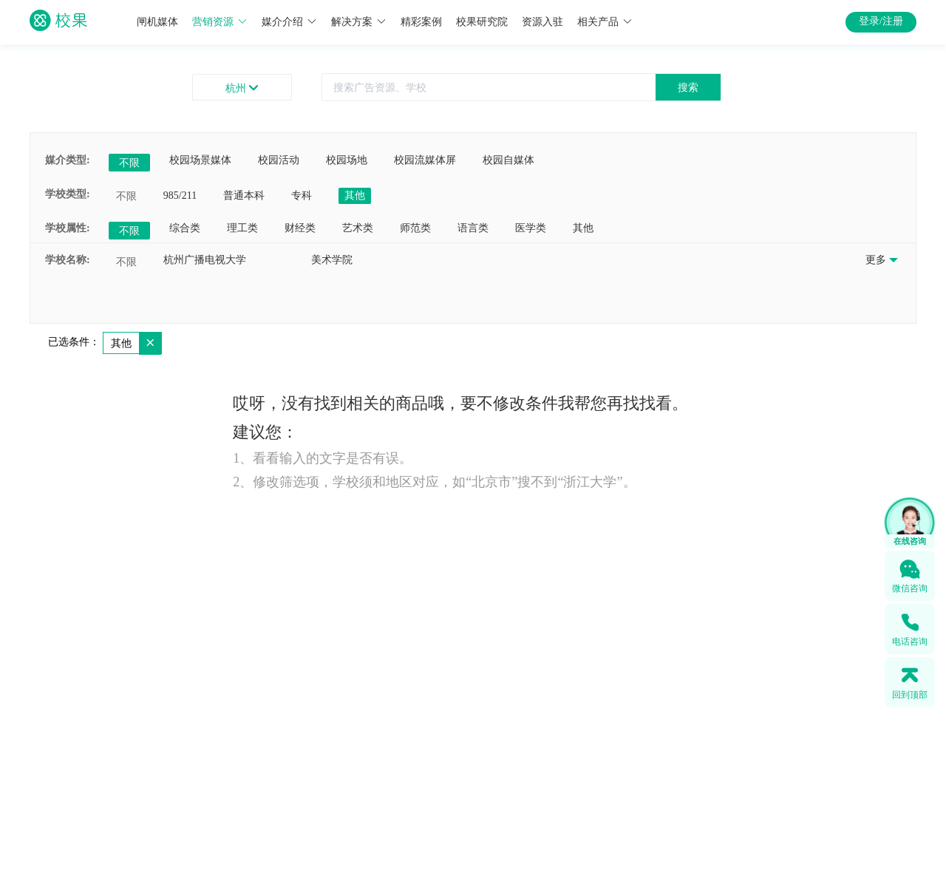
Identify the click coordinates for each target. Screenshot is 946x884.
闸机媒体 (157, 21)
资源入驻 (542, 21)
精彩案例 (421, 21)
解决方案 (359, 21)
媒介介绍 (289, 21)
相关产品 (605, 21)
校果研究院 (482, 21)
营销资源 (220, 21)
